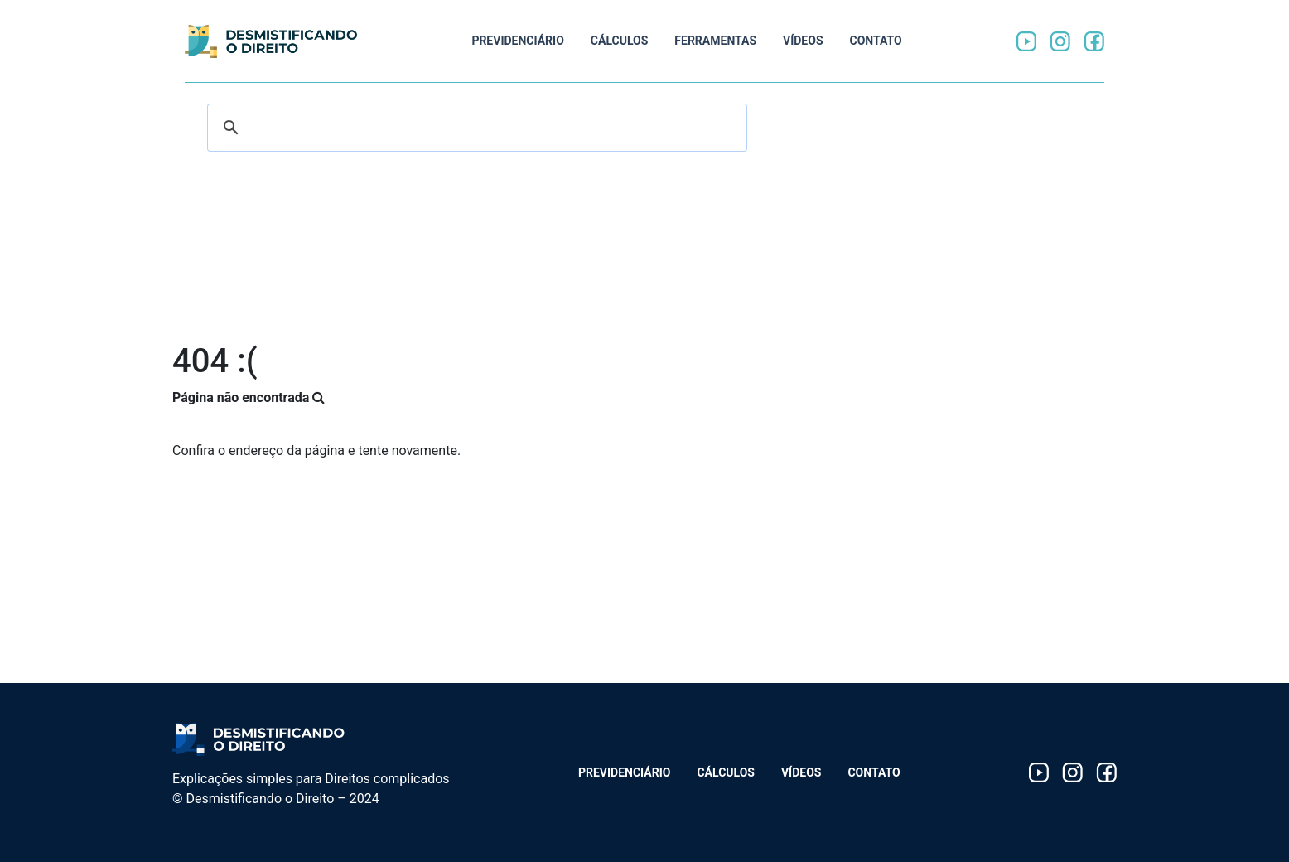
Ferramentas (715, 40)
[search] (474, 128)
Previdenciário (517, 40)
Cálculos (620, 40)
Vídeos (803, 40)
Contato (876, 40)
